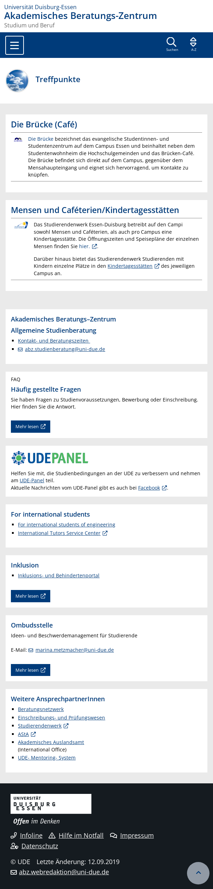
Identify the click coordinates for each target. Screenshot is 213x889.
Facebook (149, 487)
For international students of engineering (66, 524)
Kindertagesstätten (130, 266)
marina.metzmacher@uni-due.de (75, 649)
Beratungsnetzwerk (41, 709)
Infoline (27, 835)
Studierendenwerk (40, 725)
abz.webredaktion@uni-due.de (64, 872)
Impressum (132, 835)
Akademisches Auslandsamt (51, 742)
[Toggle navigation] (14, 45)
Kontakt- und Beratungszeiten (54, 340)
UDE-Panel (32, 480)
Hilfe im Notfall (76, 835)
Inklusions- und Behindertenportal (58, 575)
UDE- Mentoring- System (47, 757)
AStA (23, 734)
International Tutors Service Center (59, 533)
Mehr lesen (27, 426)
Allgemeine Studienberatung (53, 330)
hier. (84, 246)
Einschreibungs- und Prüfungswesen (61, 717)
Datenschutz (34, 846)
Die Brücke (40, 138)
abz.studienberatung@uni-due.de (65, 349)
